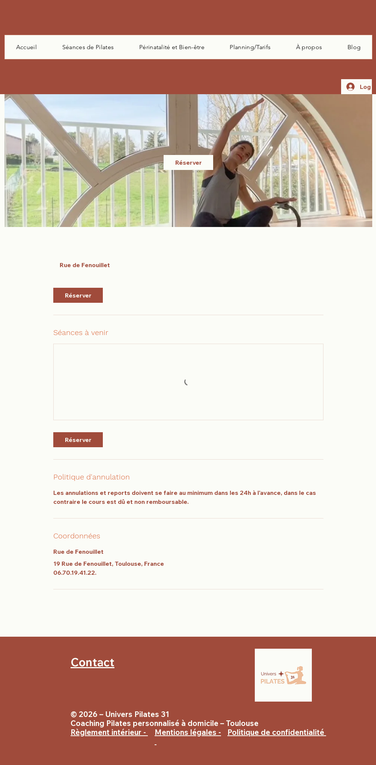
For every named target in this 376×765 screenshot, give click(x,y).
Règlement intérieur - (109, 732)
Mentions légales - (188, 736)
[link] (188, 162)
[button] (88, 47)
